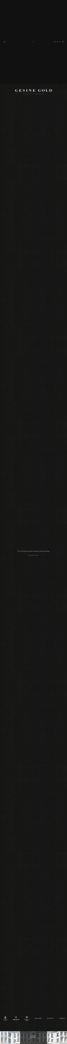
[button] (4, 42)
